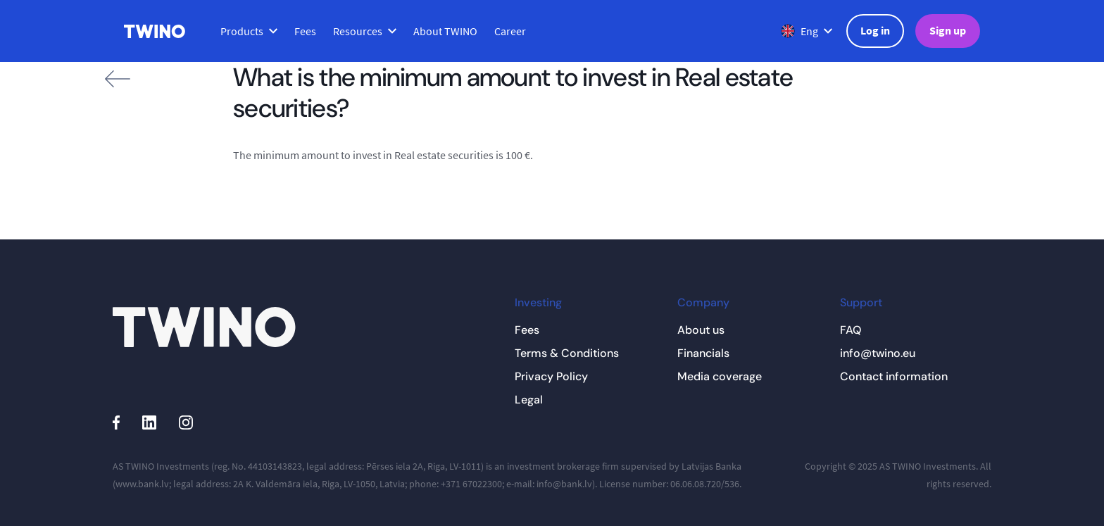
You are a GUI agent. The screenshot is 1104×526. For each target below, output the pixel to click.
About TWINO (445, 31)
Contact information (894, 376)
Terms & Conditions (567, 353)
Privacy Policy (551, 376)
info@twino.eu (877, 353)
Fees (305, 31)
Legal (529, 399)
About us (700, 330)
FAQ (850, 330)
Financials (703, 353)
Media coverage (719, 376)
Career (510, 31)
